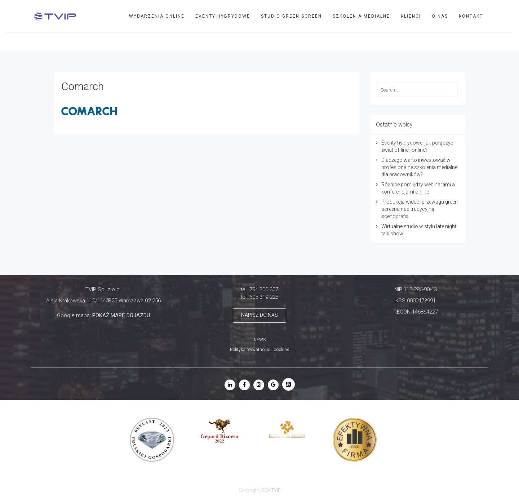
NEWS (260, 339)
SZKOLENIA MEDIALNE (361, 16)
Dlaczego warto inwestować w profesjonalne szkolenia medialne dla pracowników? (419, 167)
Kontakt (471, 16)
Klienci (411, 16)
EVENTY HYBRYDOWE (222, 16)
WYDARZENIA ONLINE (157, 16)
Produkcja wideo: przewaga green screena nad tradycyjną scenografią (419, 209)
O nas (440, 16)
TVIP (480, 41)
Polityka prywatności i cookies (259, 349)
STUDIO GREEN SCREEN (291, 16)
